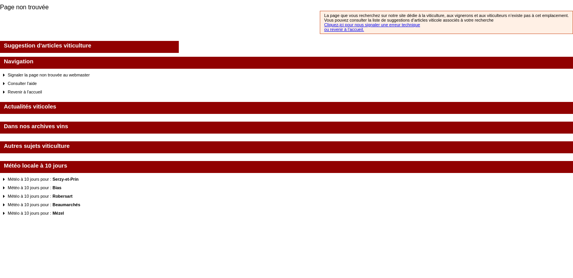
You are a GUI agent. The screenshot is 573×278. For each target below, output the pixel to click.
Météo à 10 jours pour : (43, 179)
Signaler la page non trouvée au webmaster (49, 75)
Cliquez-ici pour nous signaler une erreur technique (372, 24)
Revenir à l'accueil (25, 92)
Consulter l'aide (22, 83)
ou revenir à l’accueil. (344, 29)
